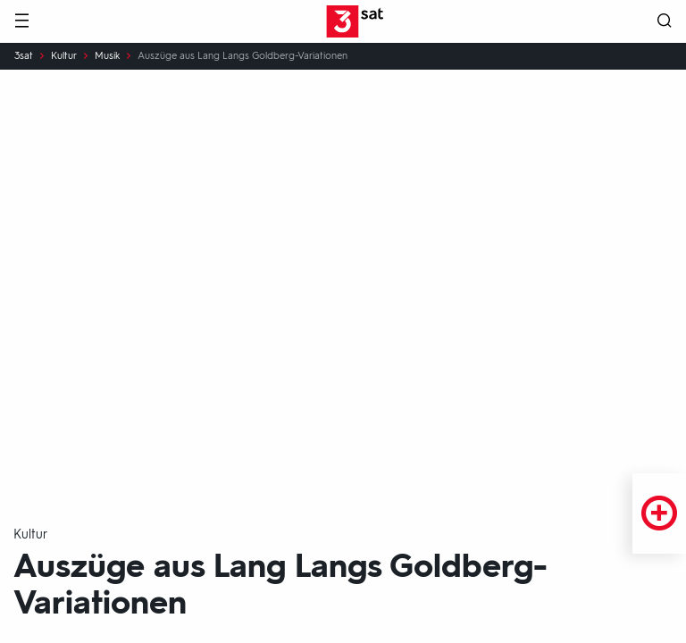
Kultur (64, 56)
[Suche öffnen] (664, 22)
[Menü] (21, 22)
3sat (23, 56)
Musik (107, 56)
